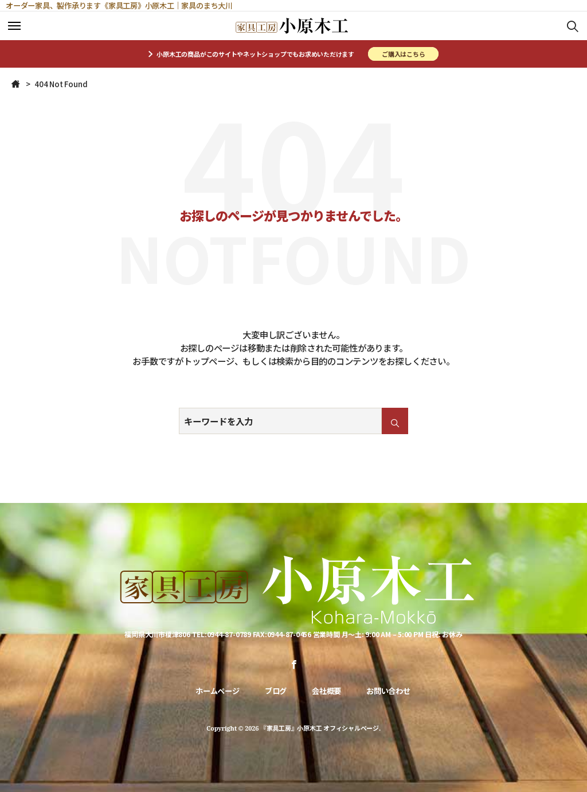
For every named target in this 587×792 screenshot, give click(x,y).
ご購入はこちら (403, 53)
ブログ (276, 690)
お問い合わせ (388, 690)
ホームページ (217, 690)
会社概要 (326, 690)
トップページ (208, 360)
